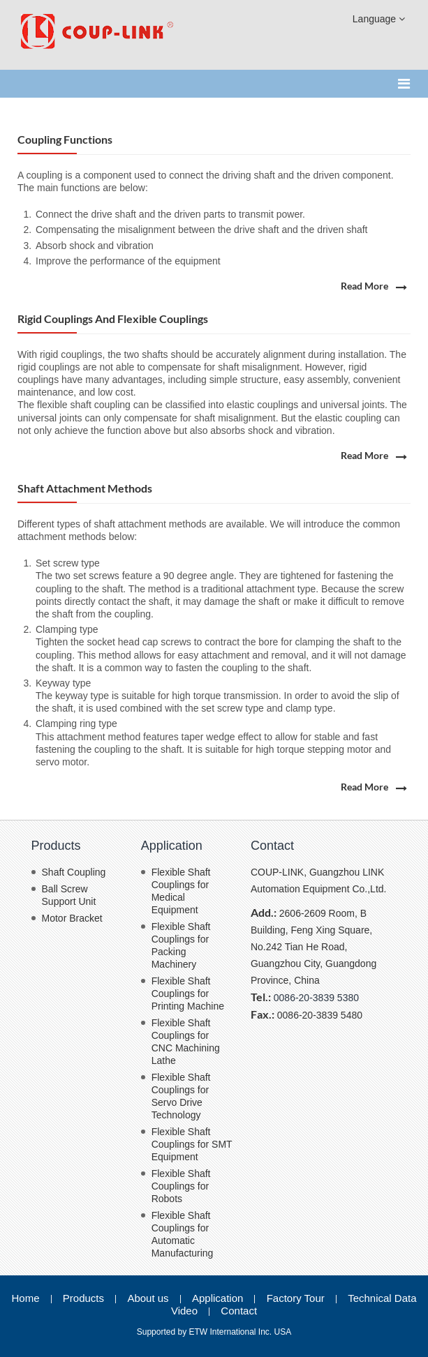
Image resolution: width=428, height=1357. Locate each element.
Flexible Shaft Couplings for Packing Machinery (181, 945)
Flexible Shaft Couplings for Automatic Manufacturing (183, 1234)
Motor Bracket (72, 918)
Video (184, 1310)
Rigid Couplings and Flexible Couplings (112, 318)
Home (25, 1298)
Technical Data (382, 1298)
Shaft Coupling (74, 872)
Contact (272, 846)
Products (56, 846)
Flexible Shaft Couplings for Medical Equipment (181, 891)
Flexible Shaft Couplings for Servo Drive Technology (181, 1096)
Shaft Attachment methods (84, 488)
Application (171, 846)
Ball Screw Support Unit (69, 895)
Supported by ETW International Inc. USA (214, 1332)
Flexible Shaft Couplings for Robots (181, 1186)
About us (147, 1298)
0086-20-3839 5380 (316, 997)
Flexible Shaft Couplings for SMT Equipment (192, 1144)
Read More (364, 286)
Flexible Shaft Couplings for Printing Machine (188, 993)
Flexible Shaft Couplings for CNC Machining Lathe (186, 1041)
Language (379, 18)
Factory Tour (296, 1298)
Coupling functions (64, 139)
